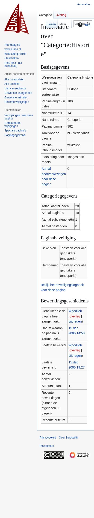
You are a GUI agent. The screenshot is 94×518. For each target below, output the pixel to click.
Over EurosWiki (68, 437)
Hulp (83, 24)
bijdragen (75, 321)
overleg (75, 316)
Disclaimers (47, 446)
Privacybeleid (48, 437)
